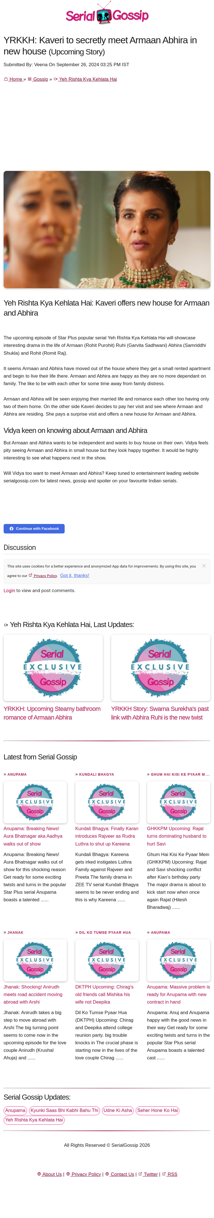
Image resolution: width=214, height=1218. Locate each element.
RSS (169, 1174)
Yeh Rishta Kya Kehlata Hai (85, 79)
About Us (49, 1174)
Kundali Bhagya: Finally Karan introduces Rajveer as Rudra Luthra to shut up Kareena (106, 836)
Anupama (17, 774)
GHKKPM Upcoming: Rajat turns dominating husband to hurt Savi (176, 836)
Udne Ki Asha (118, 1110)
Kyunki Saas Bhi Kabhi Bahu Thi (64, 1110)
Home (13, 79)
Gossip (37, 79)
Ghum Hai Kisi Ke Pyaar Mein (181, 774)
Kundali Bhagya (96, 774)
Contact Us (119, 1174)
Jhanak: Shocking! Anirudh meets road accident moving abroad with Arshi (33, 994)
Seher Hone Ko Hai (157, 1110)
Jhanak (16, 933)
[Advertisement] (107, 129)
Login (9, 590)
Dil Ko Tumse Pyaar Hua (105, 933)
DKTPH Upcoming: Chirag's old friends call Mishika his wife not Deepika (104, 994)
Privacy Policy (42, 575)
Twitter (148, 1174)
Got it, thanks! (74, 575)
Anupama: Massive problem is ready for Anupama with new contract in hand (178, 994)
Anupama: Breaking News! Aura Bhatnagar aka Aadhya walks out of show (33, 836)
